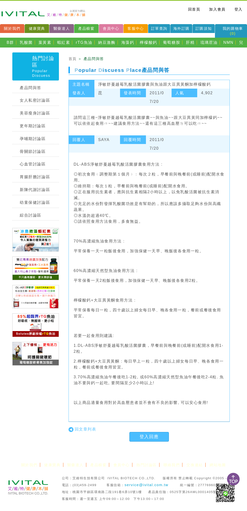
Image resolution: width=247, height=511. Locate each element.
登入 (238, 9)
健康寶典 (37, 28)
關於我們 (12, 28)
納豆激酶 (106, 42)
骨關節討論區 (33, 151)
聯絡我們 (171, 465)
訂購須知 (203, 28)
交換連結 (194, 465)
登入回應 (149, 436)
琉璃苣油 (209, 42)
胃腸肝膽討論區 (35, 177)
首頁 (73, 59)
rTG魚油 (84, 42)
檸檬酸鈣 (148, 42)
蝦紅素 (63, 42)
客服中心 (135, 28)
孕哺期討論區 (33, 139)
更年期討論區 (33, 126)
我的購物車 (233, 30)
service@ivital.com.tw (146, 485)
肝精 (190, 42)
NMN (228, 42)
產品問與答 (30, 88)
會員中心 (111, 28)
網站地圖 (218, 465)
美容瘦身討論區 (35, 113)
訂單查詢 (159, 28)
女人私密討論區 (35, 100)
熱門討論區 (146, 465)
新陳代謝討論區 (35, 190)
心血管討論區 (33, 164)
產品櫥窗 (86, 28)
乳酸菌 (26, 42)
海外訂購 (181, 28)
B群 (10, 42)
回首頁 (194, 9)
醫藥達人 (61, 28)
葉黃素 (45, 42)
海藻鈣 (127, 42)
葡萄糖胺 (171, 42)
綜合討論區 (30, 215)
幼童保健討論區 (35, 202)
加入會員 (217, 9)
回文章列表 (82, 429)
